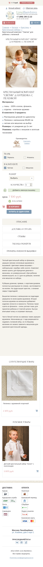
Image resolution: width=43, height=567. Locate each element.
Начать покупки (27, 2)
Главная (5, 27)
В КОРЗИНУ (14, 207)
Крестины (25, 27)
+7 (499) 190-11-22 (24, 17)
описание (21, 222)
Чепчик (8, 168)
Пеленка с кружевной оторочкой (16, 403)
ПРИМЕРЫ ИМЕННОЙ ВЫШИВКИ (21, 251)
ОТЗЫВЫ (21, 236)
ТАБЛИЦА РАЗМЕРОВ (21, 244)
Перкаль (9, 157)
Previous (3, 66)
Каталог (15, 27)
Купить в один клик (19, 212)
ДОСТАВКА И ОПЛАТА (21, 229)
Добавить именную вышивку (24, 190)
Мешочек (28, 168)
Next (39, 66)
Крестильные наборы (11, 30)
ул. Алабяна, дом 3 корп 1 (23, 532)
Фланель (29, 157)
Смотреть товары (26, 142)
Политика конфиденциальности (21, 558)
